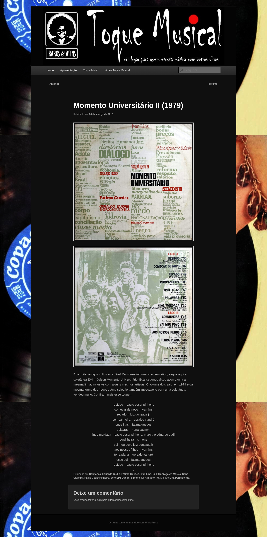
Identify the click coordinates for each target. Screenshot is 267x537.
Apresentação (68, 70)
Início (50, 70)
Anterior (52, 83)
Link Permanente (179, 477)
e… (130, 394)
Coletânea (95, 474)
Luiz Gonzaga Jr (162, 474)
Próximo (214, 83)
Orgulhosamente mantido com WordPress (133, 522)
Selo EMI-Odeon (120, 477)
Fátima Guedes (130, 474)
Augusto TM (152, 477)
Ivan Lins (145, 474)
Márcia (177, 474)
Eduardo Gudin (111, 474)
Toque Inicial (90, 70)
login (99, 500)
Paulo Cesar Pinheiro (96, 477)
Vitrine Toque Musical (117, 70)
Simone (135, 477)
